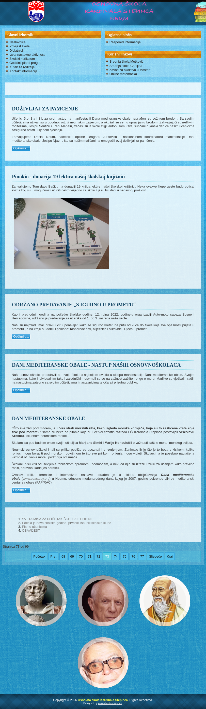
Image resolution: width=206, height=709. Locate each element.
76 (133, 556)
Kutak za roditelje (22, 67)
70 (81, 556)
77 (142, 556)
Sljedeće (155, 556)
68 (63, 556)
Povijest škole (19, 46)
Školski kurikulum (22, 59)
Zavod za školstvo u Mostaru (130, 70)
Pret (53, 556)
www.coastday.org (36, 478)
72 (98, 556)
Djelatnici (16, 50)
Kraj (170, 556)
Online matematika (123, 74)
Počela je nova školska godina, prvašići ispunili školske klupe (66, 523)
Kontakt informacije (23, 71)
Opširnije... (21, 148)
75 (124, 556)
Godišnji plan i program (26, 63)
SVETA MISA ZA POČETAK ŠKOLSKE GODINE (57, 519)
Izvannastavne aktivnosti (27, 54)
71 (89, 556)
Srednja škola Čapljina (125, 66)
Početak (39, 556)
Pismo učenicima (34, 527)
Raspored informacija (125, 42)
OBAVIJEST (31, 530)
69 (72, 556)
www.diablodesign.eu (110, 703)
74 (116, 556)
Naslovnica (17, 42)
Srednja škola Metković (126, 61)
